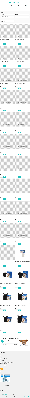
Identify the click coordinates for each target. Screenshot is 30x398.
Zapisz (15, 344)
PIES (1, 8)
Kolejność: (2, 19)
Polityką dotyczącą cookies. (23, 396)
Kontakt (1, 355)
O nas (1, 354)
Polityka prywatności (3, 358)
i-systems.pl (13, 394)
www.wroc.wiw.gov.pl (3, 388)
